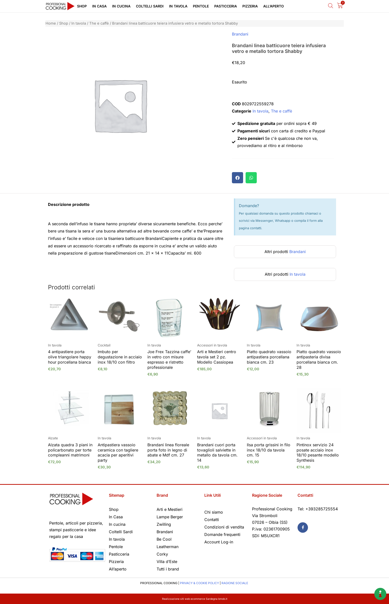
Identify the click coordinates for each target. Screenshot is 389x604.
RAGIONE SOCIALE (234, 583)
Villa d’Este (167, 561)
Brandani (240, 34)
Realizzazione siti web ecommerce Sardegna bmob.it (194, 599)
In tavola (178, 6)
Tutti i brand (168, 568)
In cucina (121, 6)
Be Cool (164, 539)
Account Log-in (218, 541)
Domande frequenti (222, 534)
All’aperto (273, 6)
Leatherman (167, 546)
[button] (237, 177)
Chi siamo (213, 512)
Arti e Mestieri (169, 509)
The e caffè (99, 23)
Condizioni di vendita (224, 527)
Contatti (211, 519)
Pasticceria (225, 6)
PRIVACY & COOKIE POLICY (199, 583)
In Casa (99, 6)
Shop (82, 6)
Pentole (201, 6)
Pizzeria (250, 6)
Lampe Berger (170, 516)
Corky (162, 554)
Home (50, 23)
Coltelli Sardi (150, 6)
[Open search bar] (330, 5)
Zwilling (164, 524)
